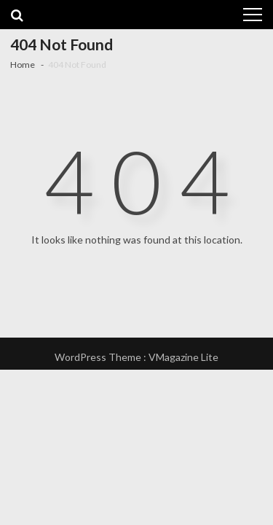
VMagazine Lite (183, 357)
